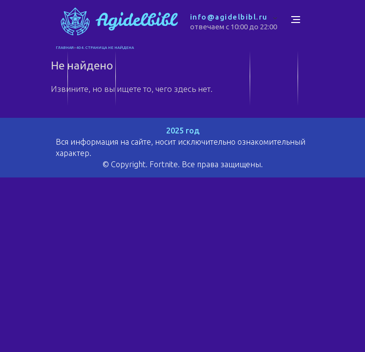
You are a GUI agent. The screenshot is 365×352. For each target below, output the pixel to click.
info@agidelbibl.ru (229, 17)
